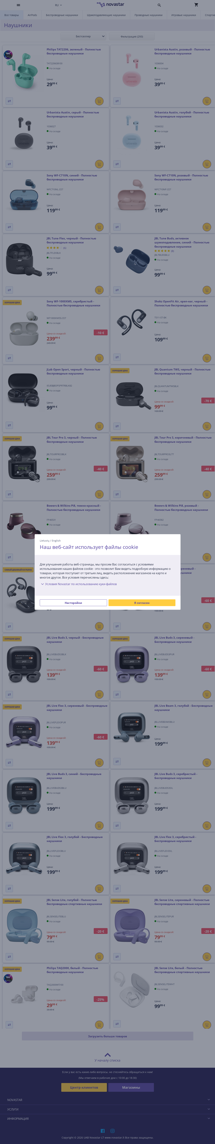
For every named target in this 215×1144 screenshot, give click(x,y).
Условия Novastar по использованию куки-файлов (78, 584)
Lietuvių (44, 540)
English (56, 540)
